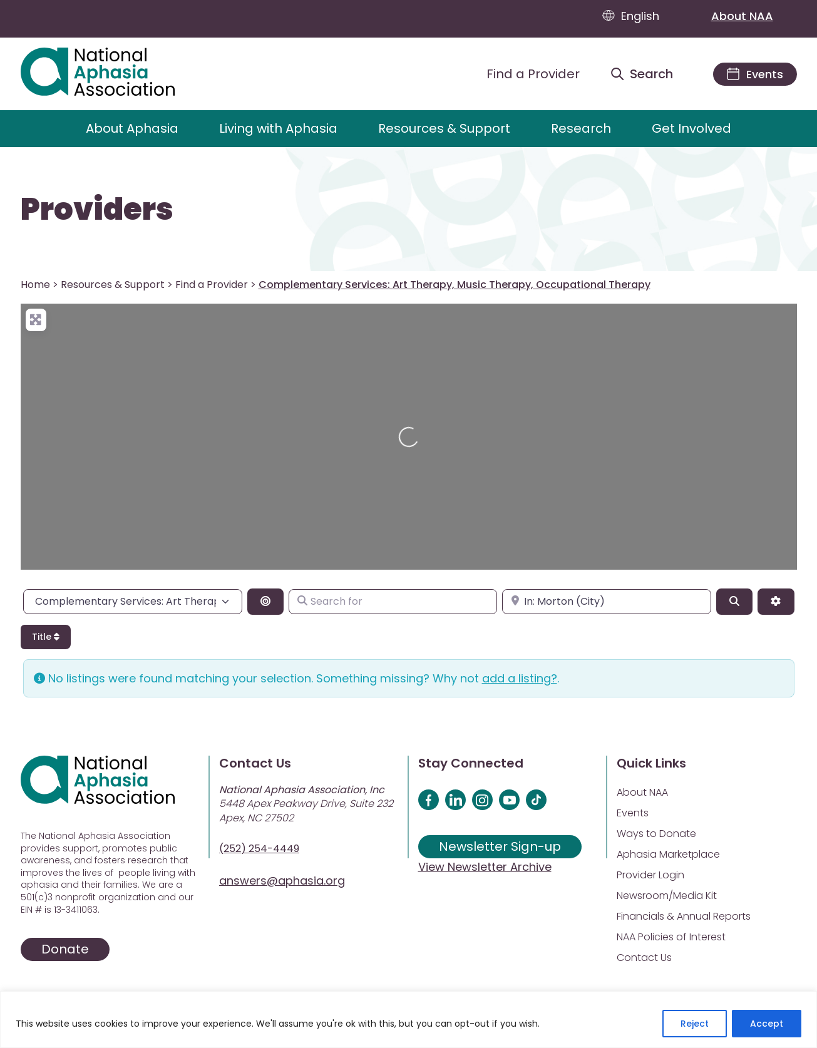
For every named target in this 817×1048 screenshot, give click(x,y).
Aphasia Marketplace (668, 854)
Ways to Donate (656, 833)
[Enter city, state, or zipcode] (606, 601)
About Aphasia (132, 128)
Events (633, 813)
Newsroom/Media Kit (667, 895)
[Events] (755, 74)
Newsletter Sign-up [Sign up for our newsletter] (500, 846)
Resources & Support (444, 128)
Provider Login (650, 875)
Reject (695, 1023)
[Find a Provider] (523, 74)
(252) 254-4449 (259, 848)
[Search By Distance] (265, 601)
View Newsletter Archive (485, 867)
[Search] (734, 601)
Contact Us (644, 957)
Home (35, 284)
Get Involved (691, 128)
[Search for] (393, 601)
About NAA (754, 15)
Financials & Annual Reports (684, 916)
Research (581, 128)
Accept (766, 1023)
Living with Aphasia (278, 128)
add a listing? (519, 678)
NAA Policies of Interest (671, 937)
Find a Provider (211, 284)
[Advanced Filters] (776, 601)
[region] (408, 1019)
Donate (65, 949)
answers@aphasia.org (282, 880)
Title (45, 636)
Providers (97, 210)
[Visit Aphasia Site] (112, 74)
